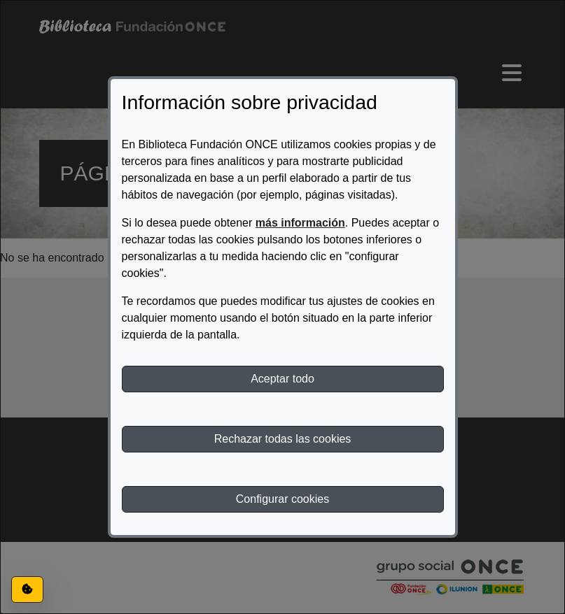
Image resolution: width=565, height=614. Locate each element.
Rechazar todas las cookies (282, 439)
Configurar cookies (282, 499)
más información (300, 223)
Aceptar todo (282, 379)
